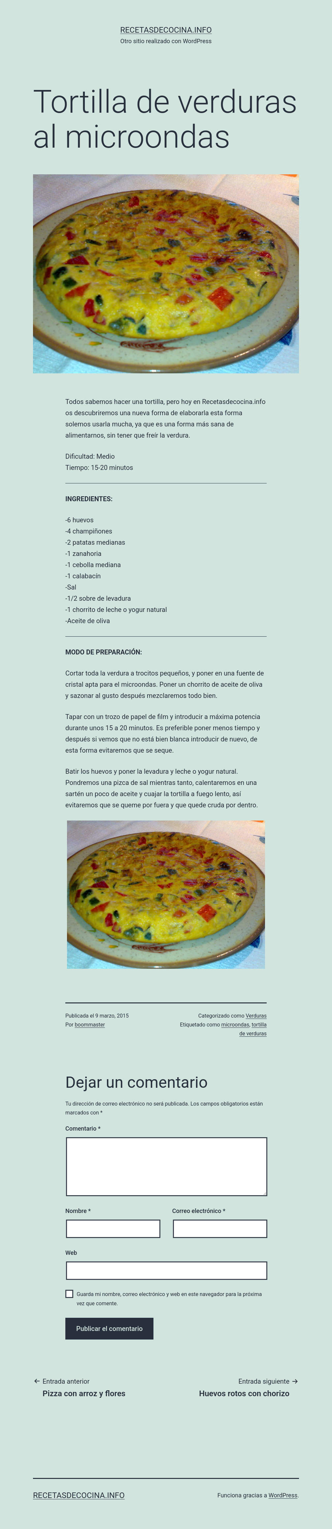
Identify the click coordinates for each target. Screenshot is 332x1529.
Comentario (83, 1128)
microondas (235, 1025)
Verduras (256, 1016)
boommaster (90, 1025)
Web (71, 1252)
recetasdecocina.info (166, 30)
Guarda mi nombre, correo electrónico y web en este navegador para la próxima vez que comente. (169, 1298)
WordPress (283, 1495)
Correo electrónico (198, 1210)
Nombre (78, 1210)
